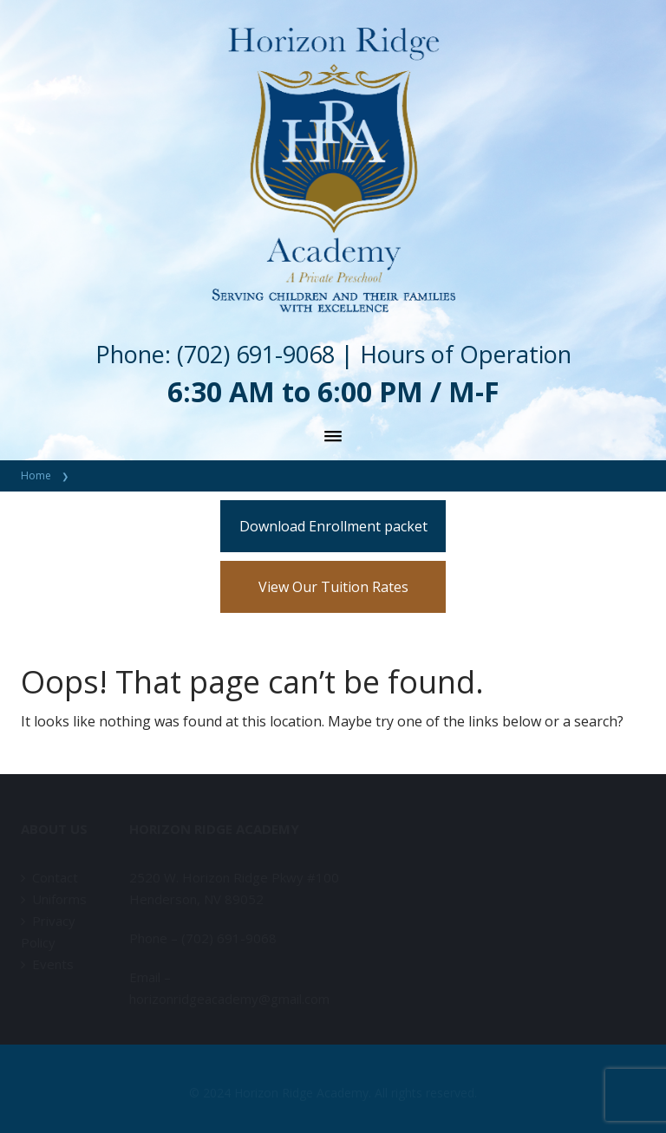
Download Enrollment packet (333, 526)
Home (36, 475)
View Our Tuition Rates (333, 586)
